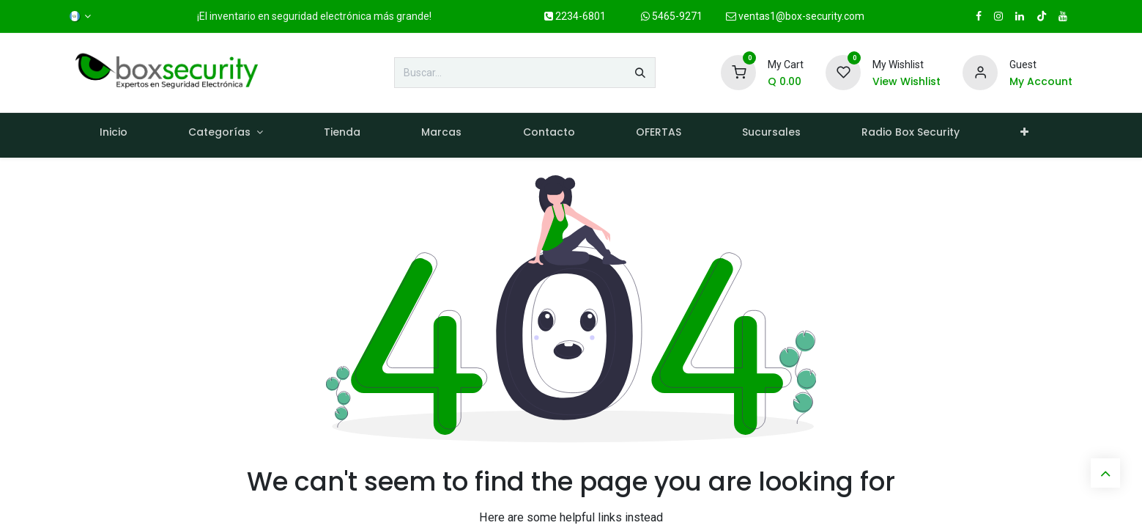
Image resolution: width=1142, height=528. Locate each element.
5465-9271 (671, 16)
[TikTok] (1041, 16)
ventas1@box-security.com (795, 16)
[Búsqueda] (640, 72)
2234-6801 (575, 16)
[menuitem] (114, 135)
